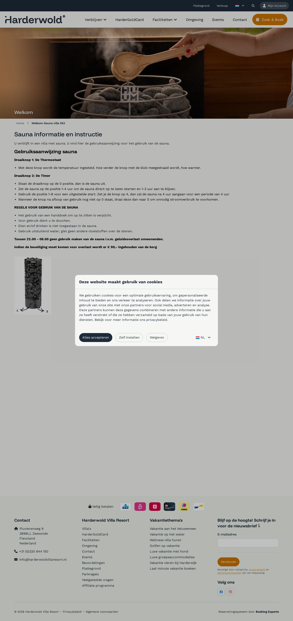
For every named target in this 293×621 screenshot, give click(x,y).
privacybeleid (156, 320)
